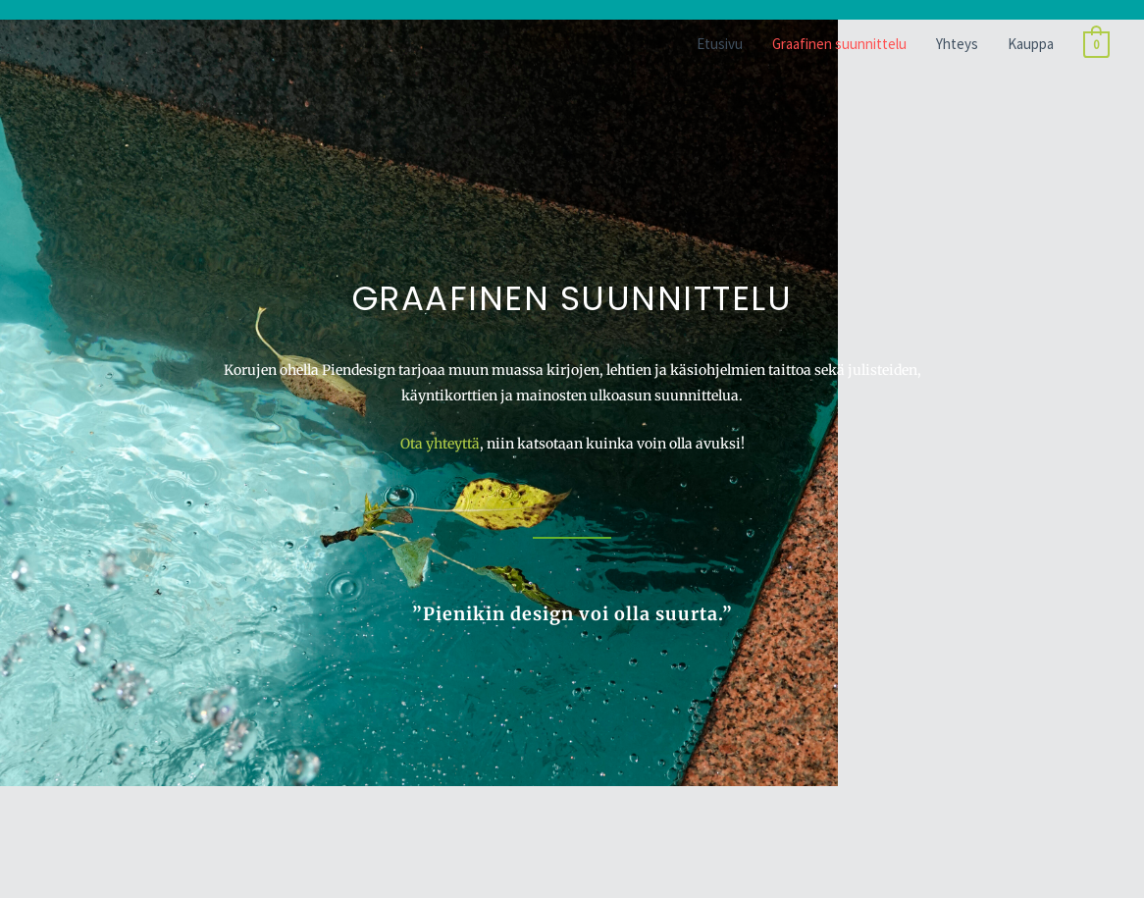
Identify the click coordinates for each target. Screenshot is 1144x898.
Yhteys (957, 43)
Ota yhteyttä (440, 443)
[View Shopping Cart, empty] (1096, 43)
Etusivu (720, 43)
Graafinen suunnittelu (839, 43)
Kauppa (1031, 43)
